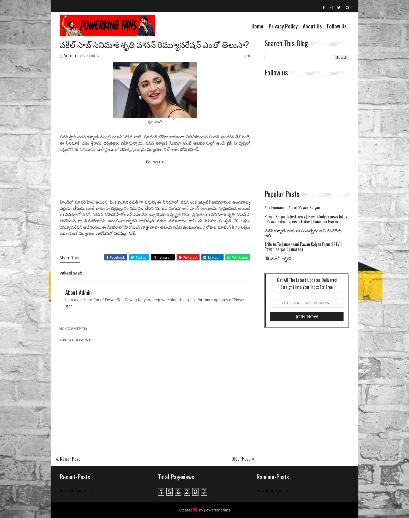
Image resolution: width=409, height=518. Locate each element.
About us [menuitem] (312, 26)
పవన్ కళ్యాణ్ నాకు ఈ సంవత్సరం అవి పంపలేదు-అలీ (303, 233)
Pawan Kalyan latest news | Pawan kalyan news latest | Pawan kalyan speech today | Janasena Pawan (306, 219)
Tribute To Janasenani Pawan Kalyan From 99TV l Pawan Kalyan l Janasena (303, 247)
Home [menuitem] (257, 26)
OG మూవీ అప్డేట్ (277, 258)
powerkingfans (217, 510)
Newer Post (70, 458)
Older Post (241, 458)
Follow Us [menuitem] (337, 26)
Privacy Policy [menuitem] (283, 26)
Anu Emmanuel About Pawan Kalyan (292, 208)
